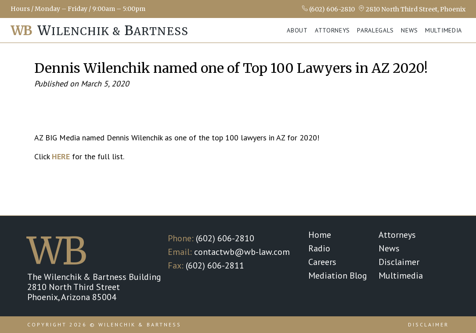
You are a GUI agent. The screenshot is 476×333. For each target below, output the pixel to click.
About (297, 30)
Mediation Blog (337, 275)
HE (56, 156)
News (409, 30)
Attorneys (332, 30)
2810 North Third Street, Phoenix (411, 9)
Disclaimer (399, 262)
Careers (322, 262)
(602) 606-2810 (328, 9)
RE (65, 156)
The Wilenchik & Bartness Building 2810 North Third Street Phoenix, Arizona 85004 (94, 287)
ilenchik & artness (99, 30)
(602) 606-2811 (215, 265)
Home (319, 234)
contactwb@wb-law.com (242, 252)
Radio (319, 248)
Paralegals (375, 30)
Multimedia (443, 30)
